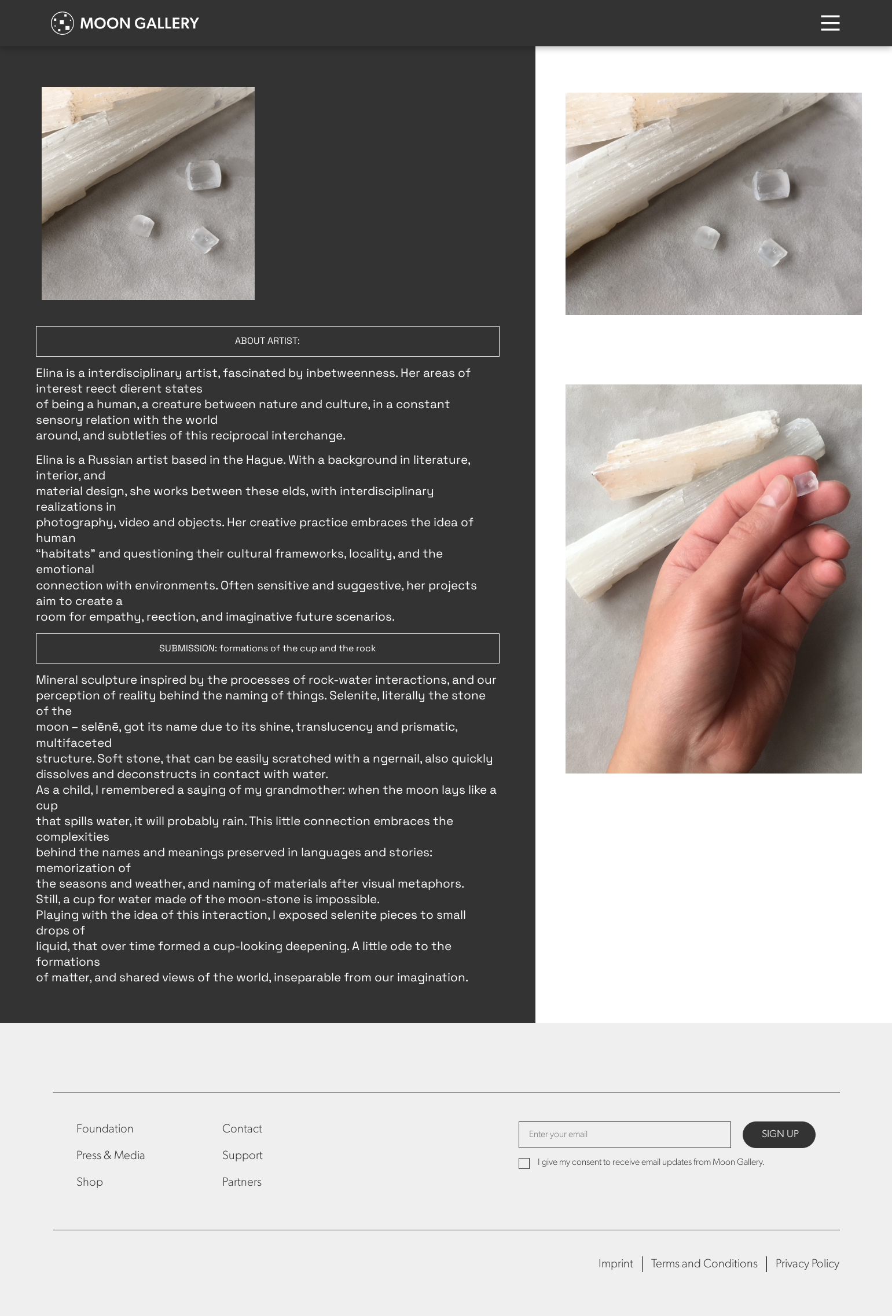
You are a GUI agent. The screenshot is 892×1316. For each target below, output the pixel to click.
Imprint (616, 1264)
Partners (242, 1182)
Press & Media (110, 1156)
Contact (242, 1129)
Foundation (105, 1129)
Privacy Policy (807, 1264)
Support (242, 1156)
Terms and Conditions (704, 1264)
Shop (89, 1182)
